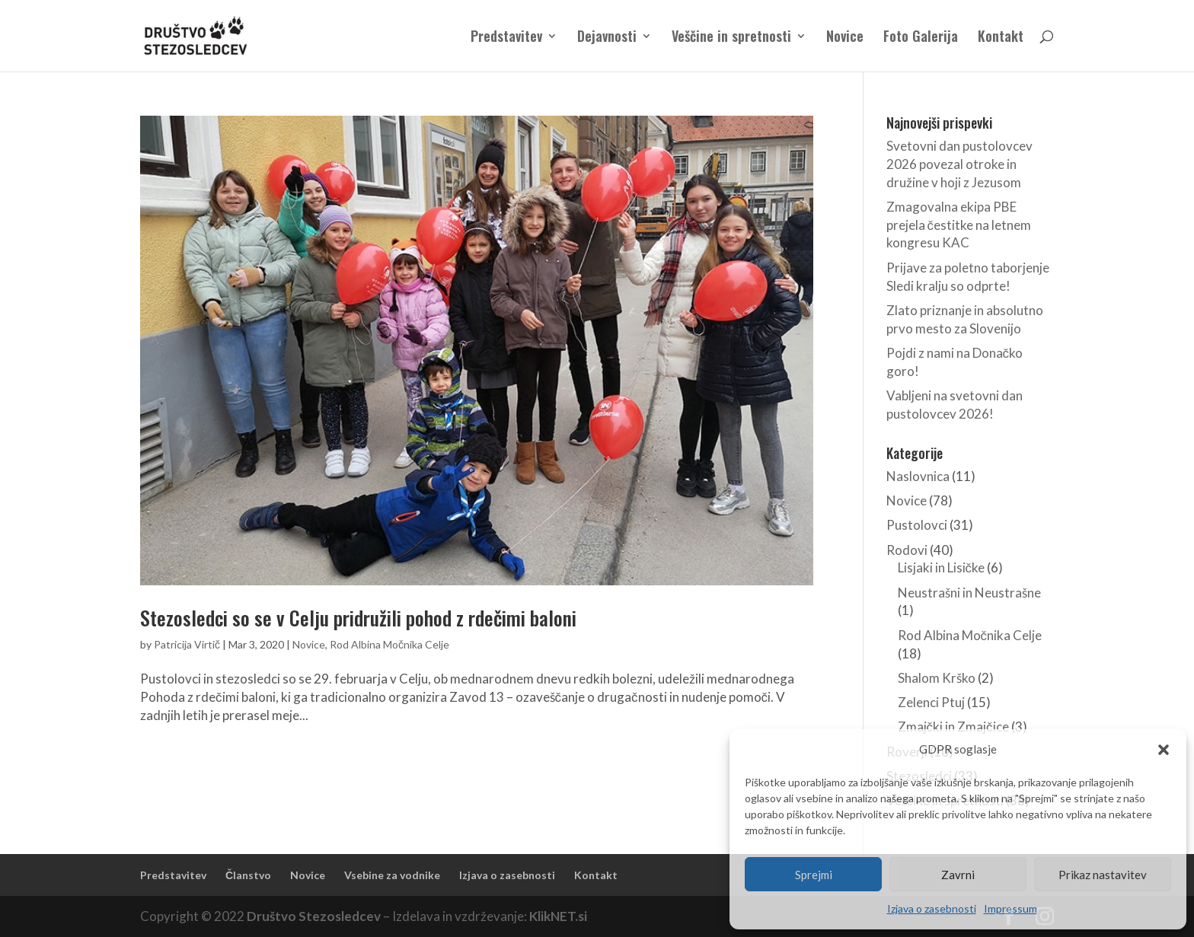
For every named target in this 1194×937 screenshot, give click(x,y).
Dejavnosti (607, 38)
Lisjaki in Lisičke (941, 567)
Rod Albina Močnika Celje (389, 644)
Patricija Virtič (187, 644)
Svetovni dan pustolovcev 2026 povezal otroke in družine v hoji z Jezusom (959, 164)
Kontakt (1000, 38)
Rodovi (906, 550)
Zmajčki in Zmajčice (953, 727)
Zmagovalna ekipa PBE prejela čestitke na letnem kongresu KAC (959, 225)
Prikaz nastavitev (1102, 874)
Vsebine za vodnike (392, 874)
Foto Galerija (920, 38)
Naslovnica (918, 476)
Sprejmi (813, 874)
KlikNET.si (558, 916)
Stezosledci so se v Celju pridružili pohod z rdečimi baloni (358, 618)
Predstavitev (506, 38)
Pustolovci (916, 525)
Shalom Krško (936, 678)
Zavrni (958, 874)
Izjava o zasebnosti (931, 908)
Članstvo (248, 874)
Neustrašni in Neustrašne (969, 593)
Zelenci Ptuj (931, 702)
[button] (1163, 749)
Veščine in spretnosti (731, 38)
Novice (845, 38)
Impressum (1010, 908)
